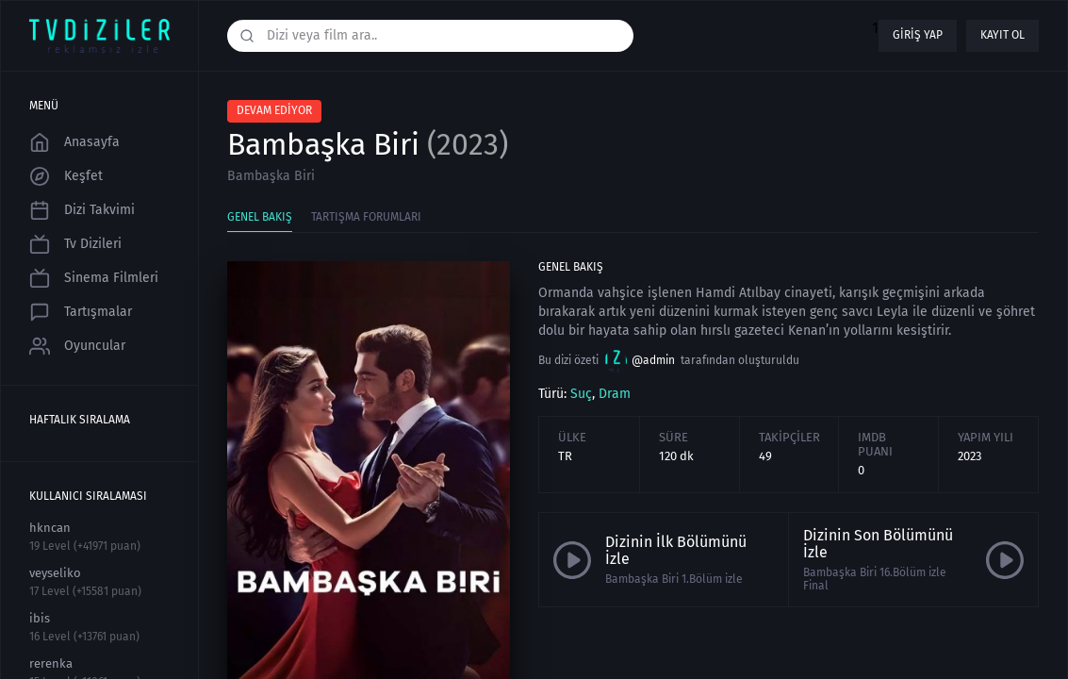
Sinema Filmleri (93, 278)
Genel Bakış (259, 217)
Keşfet (66, 176)
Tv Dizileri (75, 244)
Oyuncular (77, 346)
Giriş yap (918, 34)
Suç (581, 394)
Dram (615, 394)
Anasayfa (74, 142)
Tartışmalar (80, 312)
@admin (639, 361)
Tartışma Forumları (366, 217)
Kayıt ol (1002, 34)
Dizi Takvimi (82, 210)
